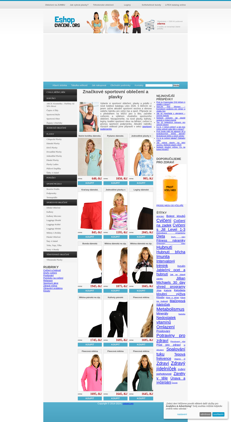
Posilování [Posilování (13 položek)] (163, 331)
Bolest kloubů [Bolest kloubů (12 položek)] (175, 216)
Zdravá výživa (50, 285)
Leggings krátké (53, 224)
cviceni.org (128, 403)
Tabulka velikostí (79, 85)
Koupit (90, 183)
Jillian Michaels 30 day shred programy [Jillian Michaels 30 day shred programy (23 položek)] (170, 282)
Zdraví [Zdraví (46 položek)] (162, 363)
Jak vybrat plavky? (79, 5)
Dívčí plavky (52, 147)
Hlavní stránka (60, 85)
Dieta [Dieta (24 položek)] (160, 236)
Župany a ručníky (54, 123)
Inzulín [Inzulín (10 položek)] (181, 266)
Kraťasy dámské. (89, 190)
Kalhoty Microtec (54, 216)
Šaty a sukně (52, 241)
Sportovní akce (50, 283)
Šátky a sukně (53, 172)
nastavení (182, 414)
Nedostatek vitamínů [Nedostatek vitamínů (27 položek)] (166, 319)
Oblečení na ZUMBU (55, 5)
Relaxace (48, 280)
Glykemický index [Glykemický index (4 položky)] (170, 243)
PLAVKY (50, 134)
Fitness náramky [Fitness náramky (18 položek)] (170, 240)
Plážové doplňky (54, 168)
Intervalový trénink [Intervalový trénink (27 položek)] (165, 263)
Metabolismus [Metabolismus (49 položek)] (170, 309)
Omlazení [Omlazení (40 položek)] (165, 326)
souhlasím (218, 414)
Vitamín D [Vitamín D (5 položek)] (179, 359)
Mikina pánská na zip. (90, 297)
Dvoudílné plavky (54, 152)
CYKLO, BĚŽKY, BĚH (56, 92)
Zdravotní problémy (53, 288)
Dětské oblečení (53, 208)
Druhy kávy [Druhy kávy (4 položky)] (178, 237)
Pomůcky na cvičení (53, 278)
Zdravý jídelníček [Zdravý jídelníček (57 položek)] (170, 365)
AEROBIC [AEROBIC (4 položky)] (160, 216)
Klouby (46, 291)
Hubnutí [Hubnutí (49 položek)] (164, 247)
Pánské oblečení (53, 237)
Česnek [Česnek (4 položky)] (174, 383)
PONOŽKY (51, 178)
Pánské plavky (53, 160)
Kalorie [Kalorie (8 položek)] (167, 290)
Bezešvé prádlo (53, 189)
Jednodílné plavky (54, 156)
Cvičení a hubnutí (52, 270)
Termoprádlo (52, 197)
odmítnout (205, 414)
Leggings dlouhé (54, 220)
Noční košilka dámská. (90, 136)
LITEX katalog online (175, 5)
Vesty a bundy (53, 249)
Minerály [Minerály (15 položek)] (162, 313)
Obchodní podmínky (121, 85)
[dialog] (196, 410)
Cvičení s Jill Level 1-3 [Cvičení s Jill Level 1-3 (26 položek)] (170, 227)
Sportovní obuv (53, 118)
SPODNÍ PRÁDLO (54, 184)
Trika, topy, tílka (54, 245)
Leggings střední (54, 228)
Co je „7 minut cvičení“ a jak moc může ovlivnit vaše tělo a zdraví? (170, 128)
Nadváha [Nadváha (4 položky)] (181, 314)
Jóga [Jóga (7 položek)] (158, 290)
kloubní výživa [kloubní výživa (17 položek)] (170, 294)
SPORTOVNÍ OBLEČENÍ (57, 202)
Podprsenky (51, 193)
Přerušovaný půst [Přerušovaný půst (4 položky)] (177, 341)
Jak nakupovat (99, 85)
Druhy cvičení (50, 273)
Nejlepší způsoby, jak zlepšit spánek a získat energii (170, 119)
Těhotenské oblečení (103, 5)
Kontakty (139, 85)
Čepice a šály (52, 110)
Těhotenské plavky (54, 260)
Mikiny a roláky (54, 233)
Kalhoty (50, 212)
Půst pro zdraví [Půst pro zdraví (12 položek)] (168, 344)
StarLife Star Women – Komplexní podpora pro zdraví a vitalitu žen (170, 109)
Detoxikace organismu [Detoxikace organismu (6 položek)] (170, 233)
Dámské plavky (53, 143)
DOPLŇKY (51, 98)
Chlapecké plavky (54, 139)
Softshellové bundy (151, 5)
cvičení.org (67, 22)
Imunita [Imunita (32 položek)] (163, 256)
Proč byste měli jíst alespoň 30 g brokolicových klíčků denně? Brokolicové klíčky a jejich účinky (170, 133)
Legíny (127, 5)
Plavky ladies (52, 164)
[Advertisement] (115, 57)
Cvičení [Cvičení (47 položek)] (163, 220)
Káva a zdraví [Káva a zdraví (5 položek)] (172, 297)
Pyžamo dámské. (115, 136)
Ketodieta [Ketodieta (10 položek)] (179, 290)
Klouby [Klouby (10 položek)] (160, 297)
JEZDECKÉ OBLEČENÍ (56, 128)
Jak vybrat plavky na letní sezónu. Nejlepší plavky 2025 (170, 144)
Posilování (48, 275)
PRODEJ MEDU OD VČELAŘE (171, 204)
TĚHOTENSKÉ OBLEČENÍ (58, 254)
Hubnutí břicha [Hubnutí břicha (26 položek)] (170, 252)
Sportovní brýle (53, 114)
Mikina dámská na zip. (116, 243)
